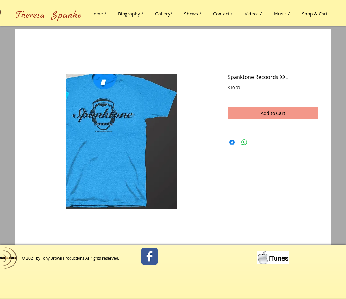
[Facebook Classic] (149, 256)
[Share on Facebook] (232, 142)
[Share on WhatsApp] (244, 142)
